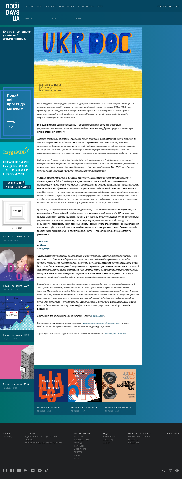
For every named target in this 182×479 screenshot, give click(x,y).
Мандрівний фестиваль (139, 437)
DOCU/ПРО (50, 6)
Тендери (78, 452)
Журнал (29, 6)
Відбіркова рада (81, 440)
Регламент (79, 437)
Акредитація (108, 440)
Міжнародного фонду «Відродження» (104, 323)
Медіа (100, 6)
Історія (77, 455)
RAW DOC (29, 440)
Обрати (18, 169)
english (16, 2)
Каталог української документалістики (43, 443)
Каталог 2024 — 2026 (168, 6)
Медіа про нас (109, 437)
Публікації (7, 437)
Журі (39, 6)
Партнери (79, 446)
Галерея (106, 443)
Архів (76, 458)
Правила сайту (171, 434)
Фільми (78, 18)
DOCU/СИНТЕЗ (66, 6)
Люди (54, 18)
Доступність (80, 449)
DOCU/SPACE (133, 443)
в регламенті (100, 316)
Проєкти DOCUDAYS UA (139, 434)
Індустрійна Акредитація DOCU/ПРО (41, 437)
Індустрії (28, 18)
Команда (78, 443)
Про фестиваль (85, 6)
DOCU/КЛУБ (133, 440)
